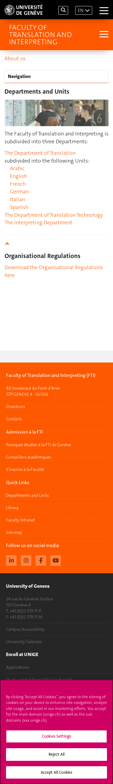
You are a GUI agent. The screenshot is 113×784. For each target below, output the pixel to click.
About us (15, 58)
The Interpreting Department (38, 222)
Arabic (17, 168)
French (18, 184)
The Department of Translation (40, 153)
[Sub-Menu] (103, 35)
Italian (17, 199)
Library (12, 507)
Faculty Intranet (20, 520)
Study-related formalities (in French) (39, 679)
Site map (14, 532)
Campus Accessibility (25, 629)
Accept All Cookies (56, 775)
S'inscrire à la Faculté (25, 469)
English (18, 176)
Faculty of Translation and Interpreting (40, 34)
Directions (15, 406)
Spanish (19, 207)
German (19, 191)
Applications (17, 667)
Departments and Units (27, 495)
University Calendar (24, 641)
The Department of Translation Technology (54, 215)
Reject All (56, 757)
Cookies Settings (56, 739)
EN (80, 10)
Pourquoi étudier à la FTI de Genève (38, 444)
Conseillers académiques (28, 457)
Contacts (14, 419)
